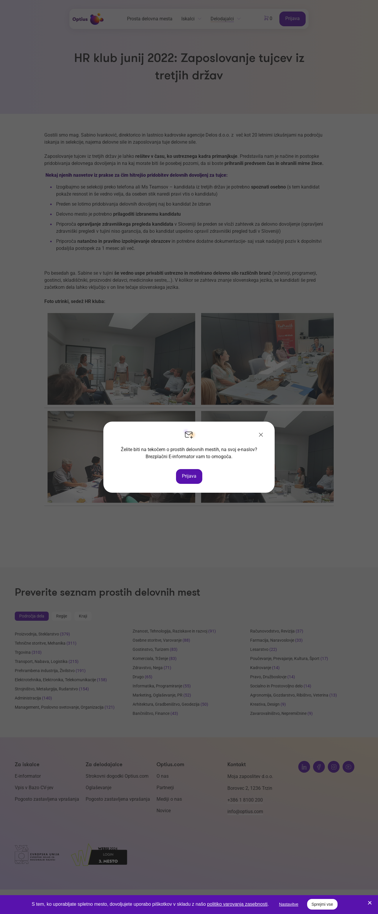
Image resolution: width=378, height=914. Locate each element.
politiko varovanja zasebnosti (237, 904)
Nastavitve (288, 904)
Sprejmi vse (322, 904)
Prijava (189, 476)
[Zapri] (261, 435)
